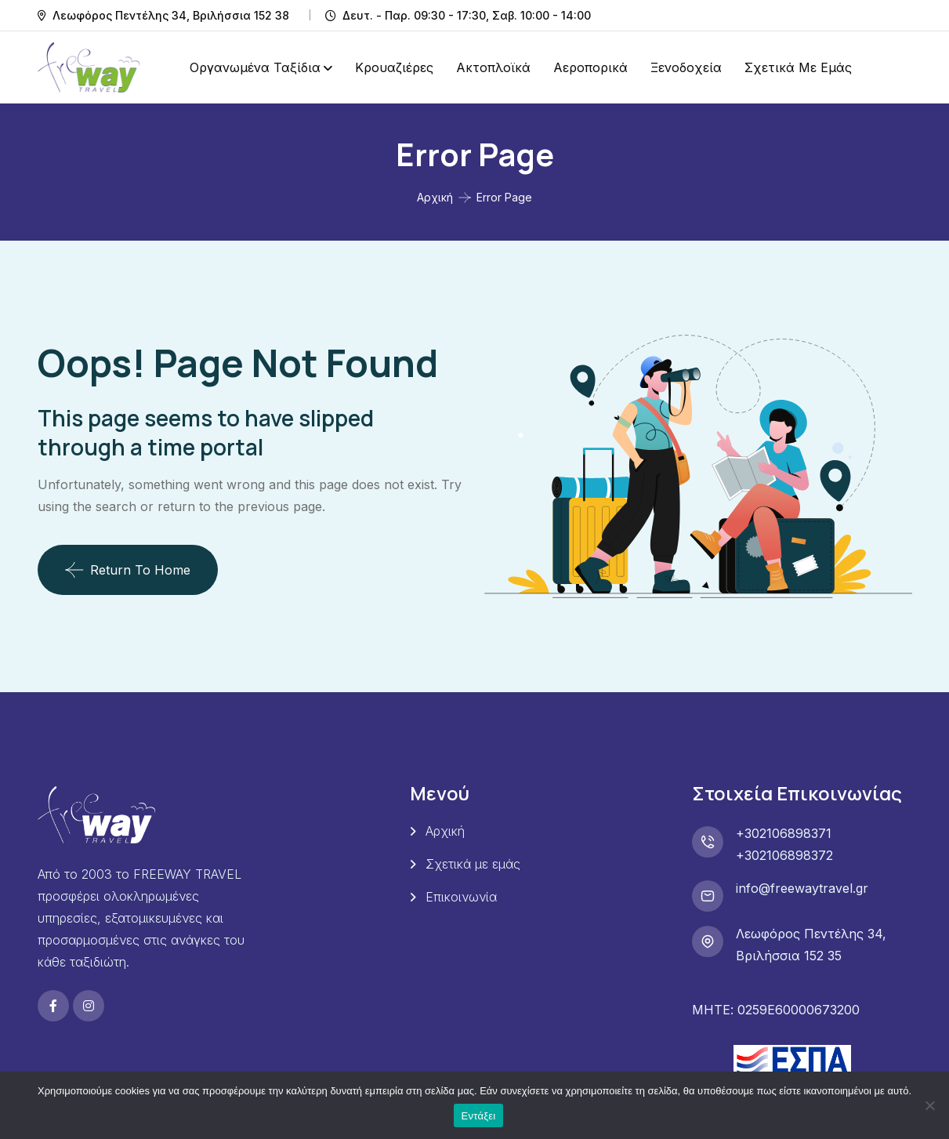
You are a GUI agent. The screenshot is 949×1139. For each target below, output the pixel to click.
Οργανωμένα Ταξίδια (255, 67)
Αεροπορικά (590, 67)
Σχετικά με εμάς (798, 67)
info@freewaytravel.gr (802, 888)
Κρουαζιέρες (394, 67)
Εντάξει (479, 1116)
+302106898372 (784, 855)
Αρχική (435, 197)
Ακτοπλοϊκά (493, 67)
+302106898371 (783, 833)
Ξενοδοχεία (686, 67)
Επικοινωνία (461, 897)
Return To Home (127, 569)
